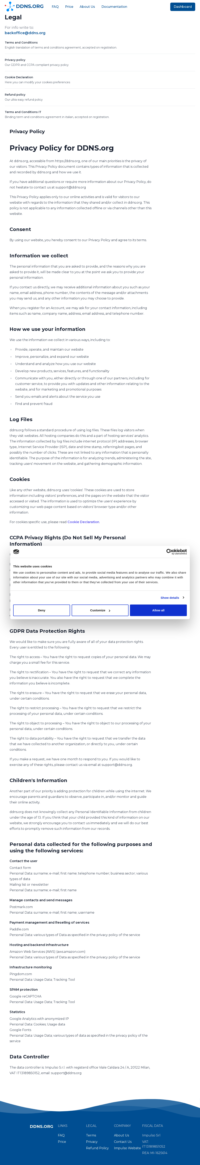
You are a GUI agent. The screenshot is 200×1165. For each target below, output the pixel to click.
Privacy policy (15, 60)
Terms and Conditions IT (23, 112)
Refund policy (15, 94)
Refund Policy (97, 1148)
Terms (91, 1135)
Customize (100, 610)
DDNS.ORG (24, 7)
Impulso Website (127, 1148)
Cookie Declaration (19, 77)
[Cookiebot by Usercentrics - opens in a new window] (169, 552)
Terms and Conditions (21, 42)
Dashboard (183, 7)
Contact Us (123, 1142)
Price (69, 7)
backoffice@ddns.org (25, 33)
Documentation (114, 7)
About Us (87, 7)
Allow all (158, 610)
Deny (41, 610)
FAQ (55, 7)
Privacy (92, 1142)
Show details (170, 597)
